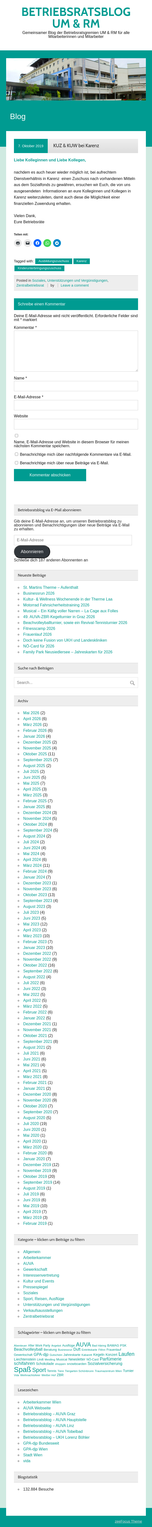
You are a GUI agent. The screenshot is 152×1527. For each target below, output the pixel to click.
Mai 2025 (31, 783)
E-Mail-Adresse (28, 397)
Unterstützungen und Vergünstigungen (77, 280)
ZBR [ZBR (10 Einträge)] (60, 1375)
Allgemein (31, 1252)
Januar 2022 (34, 1018)
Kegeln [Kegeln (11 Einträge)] (99, 1355)
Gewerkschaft (35, 1269)
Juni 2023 (31, 918)
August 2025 (34, 766)
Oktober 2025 (35, 754)
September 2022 (37, 971)
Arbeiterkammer (37, 1258)
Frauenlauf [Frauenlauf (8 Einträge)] (113, 1349)
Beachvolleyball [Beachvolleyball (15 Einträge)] (28, 1349)
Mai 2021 (31, 1065)
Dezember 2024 (37, 813)
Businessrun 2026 (39, 593)
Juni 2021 (31, 1059)
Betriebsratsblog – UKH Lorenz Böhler (56, 1437)
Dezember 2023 (37, 883)
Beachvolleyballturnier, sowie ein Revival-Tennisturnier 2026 (75, 623)
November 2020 (37, 1100)
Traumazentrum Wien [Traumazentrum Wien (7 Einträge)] (108, 1371)
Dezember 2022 (37, 953)
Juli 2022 (31, 983)
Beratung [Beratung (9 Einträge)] (50, 1349)
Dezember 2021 (37, 1024)
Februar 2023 (35, 942)
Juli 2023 (31, 912)
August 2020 (34, 1118)
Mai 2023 (31, 924)
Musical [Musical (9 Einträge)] (61, 1359)
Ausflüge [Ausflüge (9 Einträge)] (68, 1345)
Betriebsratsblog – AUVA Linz (48, 1426)
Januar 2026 (34, 736)
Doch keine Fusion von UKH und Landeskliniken (65, 640)
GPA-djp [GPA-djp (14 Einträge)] (41, 1354)
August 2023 (34, 906)
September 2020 (37, 1112)
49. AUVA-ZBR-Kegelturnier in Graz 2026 (59, 617)
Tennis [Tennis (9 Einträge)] (51, 1371)
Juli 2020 (31, 1124)
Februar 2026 (35, 730)
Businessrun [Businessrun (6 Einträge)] (65, 1349)
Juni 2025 (31, 777)
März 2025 (32, 795)
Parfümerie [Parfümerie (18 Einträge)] (110, 1358)
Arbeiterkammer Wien (42, 1402)
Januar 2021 (34, 1088)
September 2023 (37, 901)
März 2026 (32, 725)
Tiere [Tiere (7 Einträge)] (61, 1371)
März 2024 (32, 865)
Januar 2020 (34, 1159)
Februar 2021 (35, 1083)
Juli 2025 (31, 771)
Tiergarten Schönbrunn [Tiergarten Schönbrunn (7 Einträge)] (79, 1371)
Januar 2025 (34, 807)
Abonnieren (32, 551)
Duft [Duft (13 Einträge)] (77, 1349)
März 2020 (32, 1147)
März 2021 (32, 1077)
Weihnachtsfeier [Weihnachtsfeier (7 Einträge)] (30, 1375)
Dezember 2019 (37, 1165)
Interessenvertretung (41, 1275)
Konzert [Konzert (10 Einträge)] (111, 1355)
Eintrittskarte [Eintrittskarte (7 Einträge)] (89, 1349)
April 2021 (32, 1071)
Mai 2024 (31, 854)
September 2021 (37, 1041)
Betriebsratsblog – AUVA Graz (49, 1414)
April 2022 (32, 1000)
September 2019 (37, 1182)
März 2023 (32, 936)
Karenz (82, 261)
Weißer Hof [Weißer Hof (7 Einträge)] (48, 1375)
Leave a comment (75, 285)
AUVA (28, 1263)
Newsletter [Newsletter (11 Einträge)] (76, 1359)
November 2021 (37, 1030)
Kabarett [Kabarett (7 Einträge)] (87, 1354)
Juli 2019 (31, 1194)
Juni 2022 (31, 989)
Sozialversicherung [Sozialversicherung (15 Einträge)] (105, 1363)
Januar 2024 (34, 877)
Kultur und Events (38, 1281)
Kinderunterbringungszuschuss (39, 268)
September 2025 (37, 760)
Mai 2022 (31, 994)
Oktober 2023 (35, 895)
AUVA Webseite (37, 1408)
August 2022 (34, 977)
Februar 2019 (35, 1223)
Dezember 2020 (37, 1094)
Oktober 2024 (35, 824)
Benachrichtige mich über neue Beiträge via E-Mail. (64, 463)
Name (20, 378)
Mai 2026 (31, 713)
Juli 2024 (31, 842)
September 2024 (37, 830)
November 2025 (37, 748)
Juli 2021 (31, 1053)
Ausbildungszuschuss (53, 261)
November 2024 (37, 818)
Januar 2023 (34, 948)
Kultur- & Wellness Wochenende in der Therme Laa (68, 599)
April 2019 (32, 1212)
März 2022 (32, 1006)
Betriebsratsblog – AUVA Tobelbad (53, 1431)
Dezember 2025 (37, 742)
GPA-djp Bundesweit (41, 1443)
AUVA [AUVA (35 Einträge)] (83, 1344)
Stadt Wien (32, 1455)
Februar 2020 (35, 1153)
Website (21, 416)
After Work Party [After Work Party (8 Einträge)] (39, 1345)
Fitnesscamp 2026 (39, 628)
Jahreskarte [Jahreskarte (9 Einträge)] (71, 1355)
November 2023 (37, 889)
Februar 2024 (35, 871)
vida (26, 1461)
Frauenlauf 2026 (37, 634)
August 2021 (34, 1047)
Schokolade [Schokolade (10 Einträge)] (45, 1364)
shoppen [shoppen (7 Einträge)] (60, 1363)
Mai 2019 (31, 1206)
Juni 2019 (31, 1200)
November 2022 (37, 959)
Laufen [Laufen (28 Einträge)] (126, 1354)
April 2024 (32, 860)
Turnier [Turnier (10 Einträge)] (128, 1371)
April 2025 (32, 789)
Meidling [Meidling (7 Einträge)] (50, 1359)
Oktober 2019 (35, 1176)
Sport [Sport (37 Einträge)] (39, 1370)
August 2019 (34, 1188)
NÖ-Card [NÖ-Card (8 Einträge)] (92, 1359)
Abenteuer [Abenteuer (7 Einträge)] (20, 1345)
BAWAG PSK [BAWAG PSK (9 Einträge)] (117, 1345)
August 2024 (34, 836)
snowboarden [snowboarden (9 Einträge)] (76, 1364)
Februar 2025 (35, 801)
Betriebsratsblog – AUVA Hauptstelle (55, 1420)
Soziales (38, 280)
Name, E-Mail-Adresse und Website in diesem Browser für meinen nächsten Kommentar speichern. (71, 444)
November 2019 (37, 1171)
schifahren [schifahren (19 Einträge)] (24, 1363)
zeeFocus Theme (128, 1521)
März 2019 (32, 1217)
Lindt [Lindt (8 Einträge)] (40, 1359)
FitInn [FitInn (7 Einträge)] (101, 1349)
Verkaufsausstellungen (43, 1310)
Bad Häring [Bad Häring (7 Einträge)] (99, 1345)
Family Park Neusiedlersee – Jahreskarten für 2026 (68, 652)
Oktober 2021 (35, 1036)
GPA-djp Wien (35, 1449)
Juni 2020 (31, 1129)
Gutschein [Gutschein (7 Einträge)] (56, 1354)
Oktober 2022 (35, 965)
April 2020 (32, 1141)
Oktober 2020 (35, 1106)
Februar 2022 (35, 1012)
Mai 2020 (31, 1135)
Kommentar (25, 328)
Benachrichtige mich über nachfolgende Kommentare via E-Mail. (75, 454)
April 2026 (32, 719)
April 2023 (32, 930)
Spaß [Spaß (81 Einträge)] (22, 1369)
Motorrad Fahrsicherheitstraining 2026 (56, 605)
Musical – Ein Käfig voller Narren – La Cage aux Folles (70, 611)
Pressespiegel (35, 1287)
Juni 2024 (31, 848)
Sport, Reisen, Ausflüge (43, 1299)
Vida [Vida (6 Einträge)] (16, 1375)
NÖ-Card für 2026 (38, 646)
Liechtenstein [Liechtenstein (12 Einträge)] (25, 1359)
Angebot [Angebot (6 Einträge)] (56, 1345)
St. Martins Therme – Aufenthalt (50, 587)
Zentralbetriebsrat (30, 285)
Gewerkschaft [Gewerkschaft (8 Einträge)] (23, 1355)
